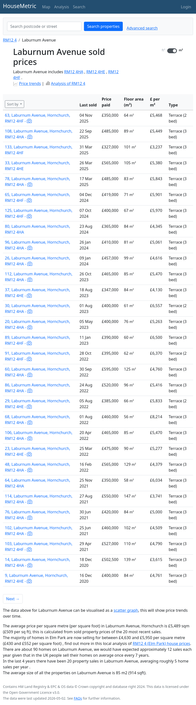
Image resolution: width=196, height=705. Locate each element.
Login (186, 7)
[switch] (172, 50)
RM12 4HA (73, 71)
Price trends (30, 83)
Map (46, 7)
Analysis (61, 7)
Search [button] (79, 7)
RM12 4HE (95, 71)
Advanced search (142, 28)
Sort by (13, 104)
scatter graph (125, 610)
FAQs (78, 698)
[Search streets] (44, 26)
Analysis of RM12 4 (68, 83)
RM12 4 (10, 40)
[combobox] (44, 26)
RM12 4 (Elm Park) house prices (161, 643)
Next (13, 598)
